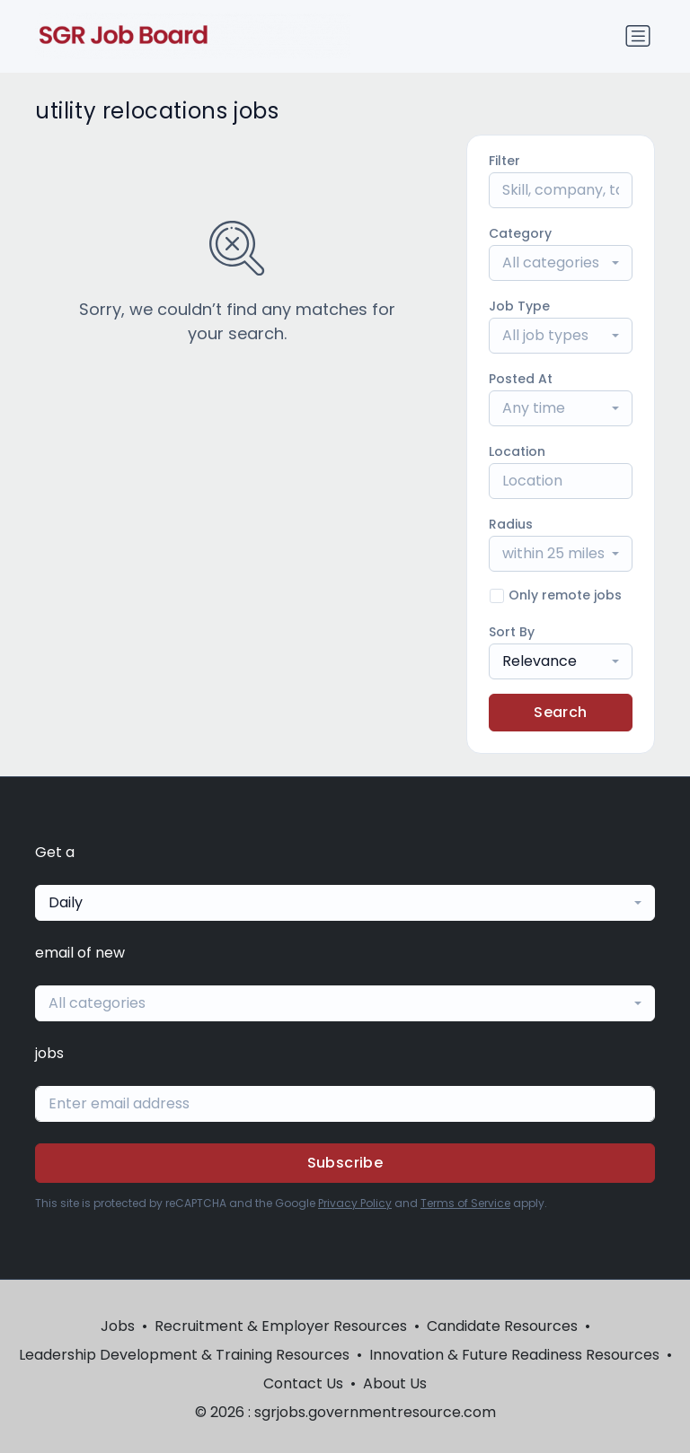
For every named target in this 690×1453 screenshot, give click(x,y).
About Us (395, 1383)
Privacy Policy (355, 1203)
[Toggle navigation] (638, 36)
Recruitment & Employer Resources (281, 1326)
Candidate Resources (502, 1326)
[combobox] (560, 263)
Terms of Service (465, 1203)
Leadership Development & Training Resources (184, 1354)
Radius (511, 524)
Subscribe (345, 1162)
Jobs (118, 1326)
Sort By (512, 632)
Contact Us (303, 1383)
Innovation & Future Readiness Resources (514, 1354)
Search (560, 712)
